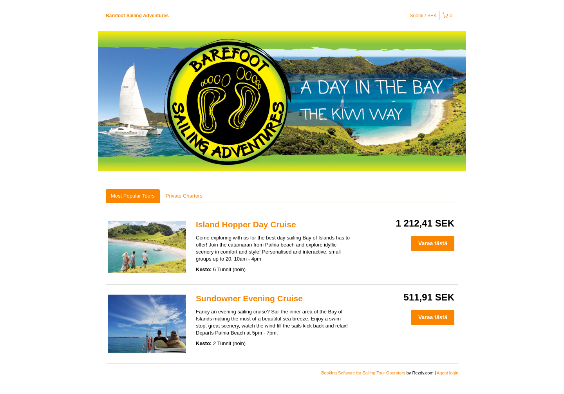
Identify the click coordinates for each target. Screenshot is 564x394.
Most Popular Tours (133, 196)
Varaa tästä (432, 243)
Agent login (447, 373)
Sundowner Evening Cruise (249, 298)
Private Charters (184, 196)
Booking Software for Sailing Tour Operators (363, 373)
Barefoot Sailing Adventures (137, 15)
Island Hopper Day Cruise (246, 224)
